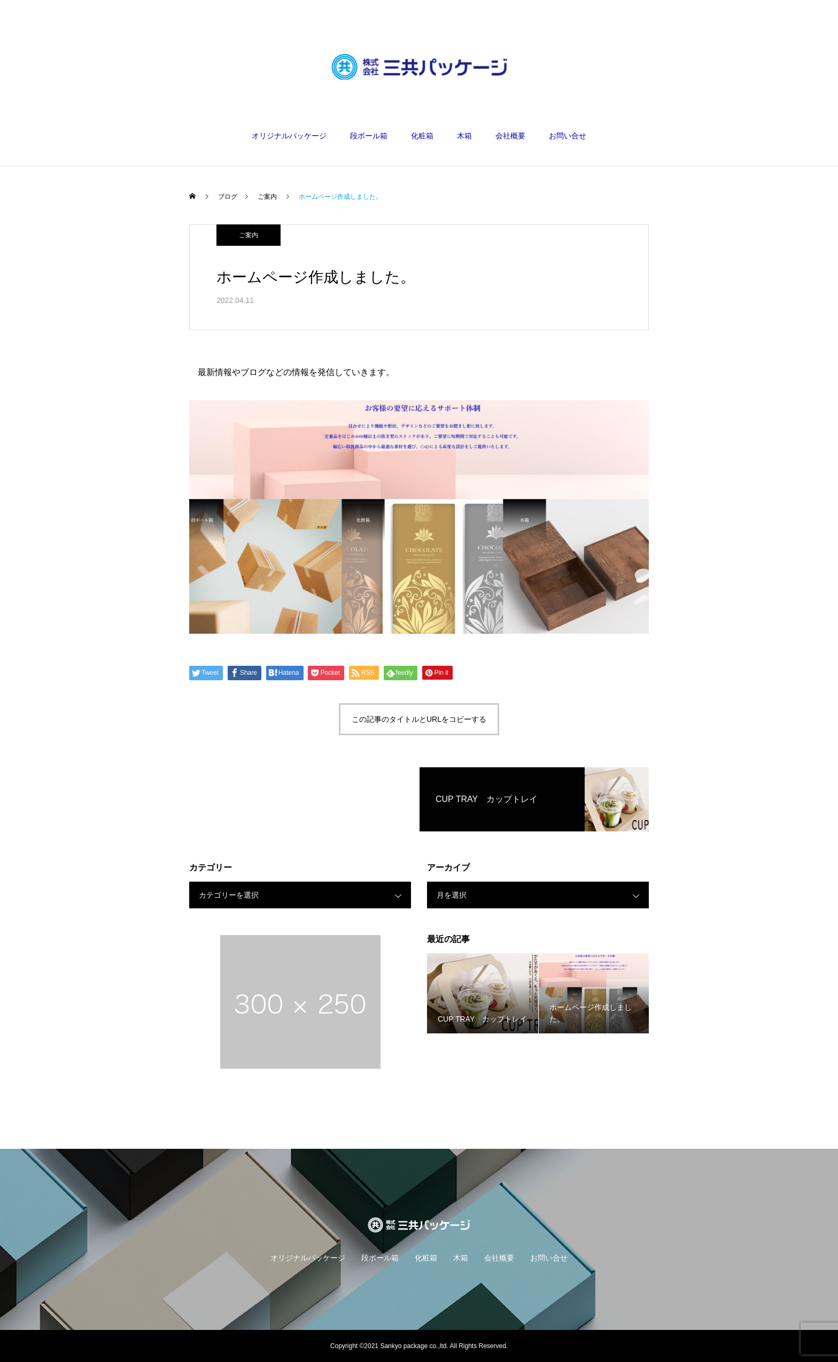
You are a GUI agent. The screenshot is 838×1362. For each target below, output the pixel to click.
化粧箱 (422, 135)
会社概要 (510, 135)
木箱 (464, 135)
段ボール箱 (368, 135)
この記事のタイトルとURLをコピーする (419, 719)
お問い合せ (567, 135)
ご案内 (248, 235)
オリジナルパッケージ (289, 135)
